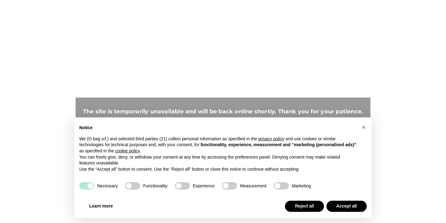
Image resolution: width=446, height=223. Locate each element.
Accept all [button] (346, 205)
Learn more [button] (101, 205)
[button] (364, 127)
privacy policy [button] (271, 138)
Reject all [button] (304, 205)
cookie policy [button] (127, 150)
